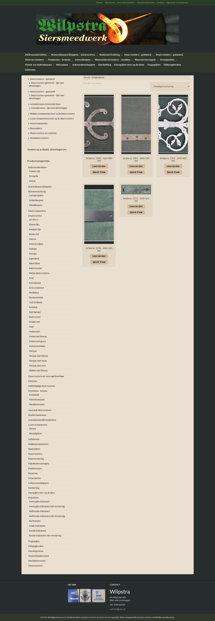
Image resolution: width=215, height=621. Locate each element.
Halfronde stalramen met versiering (47, 516)
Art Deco (33, 219)
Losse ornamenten (37, 425)
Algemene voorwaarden (177, 2)
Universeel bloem (38, 336)
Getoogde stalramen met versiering (47, 506)
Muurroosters (35, 454)
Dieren (32, 239)
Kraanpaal (34, 395)
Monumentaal (36, 297)
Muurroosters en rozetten (43, 133)
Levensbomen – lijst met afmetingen (49, 108)
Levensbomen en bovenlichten (45, 104)
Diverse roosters (34, 60)
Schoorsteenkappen (83, 65)
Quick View (99, 172)
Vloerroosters (35, 566)
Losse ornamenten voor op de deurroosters (52, 118)
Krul (31, 278)
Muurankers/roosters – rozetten (112, 60)
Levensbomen (83, 60)
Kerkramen (34, 521)
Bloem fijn (34, 224)
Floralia (32, 254)
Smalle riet (34, 322)
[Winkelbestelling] (170, 86)
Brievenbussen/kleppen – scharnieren (73, 55)
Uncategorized (35, 551)
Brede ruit (34, 234)
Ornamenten (167, 60)
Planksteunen (35, 468)
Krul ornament (36, 288)
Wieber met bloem (38, 370)
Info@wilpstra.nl (117, 609)
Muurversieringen (145, 60)
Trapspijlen (154, 65)
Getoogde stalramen (39, 501)
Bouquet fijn (35, 229)
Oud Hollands (35, 302)
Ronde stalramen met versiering (45, 535)
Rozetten (33, 473)
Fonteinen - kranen (37, 391)
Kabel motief (35, 268)
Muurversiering (36, 459)
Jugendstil (34, 258)
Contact (160, 2)
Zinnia (32, 181)
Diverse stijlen (36, 244)
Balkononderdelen (36, 55)
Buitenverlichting (109, 55)
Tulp (31, 327)
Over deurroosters (125, 2)
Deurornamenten (39, 123)
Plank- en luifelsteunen (38, 65)
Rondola (33, 307)
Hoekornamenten (37, 415)
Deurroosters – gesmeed (169, 55)
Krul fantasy (35, 283)
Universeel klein (37, 346)
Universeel (34, 331)
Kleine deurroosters (39, 273)
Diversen (30, 70)
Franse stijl (34, 171)
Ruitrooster (35, 317)
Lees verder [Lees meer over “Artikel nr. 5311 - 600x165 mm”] (136, 206)
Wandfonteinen (36, 404)
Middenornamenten (38, 444)
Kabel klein (34, 263)
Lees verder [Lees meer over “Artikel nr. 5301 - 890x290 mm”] (136, 166)
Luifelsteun (33, 439)
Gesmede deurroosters (40, 410)
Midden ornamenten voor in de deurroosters (52, 114)
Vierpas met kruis (38, 361)
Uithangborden (172, 65)
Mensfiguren (35, 433)
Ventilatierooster (37, 561)
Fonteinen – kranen (59, 60)
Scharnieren (34, 478)
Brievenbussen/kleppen (40, 187)
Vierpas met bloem (38, 356)
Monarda (33, 176)
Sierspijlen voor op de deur (129, 65)
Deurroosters (35, 216)
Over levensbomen (145, 2)
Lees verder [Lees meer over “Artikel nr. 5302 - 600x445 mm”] (173, 166)
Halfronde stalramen (39, 511)
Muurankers (36, 128)
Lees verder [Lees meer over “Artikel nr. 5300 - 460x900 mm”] (99, 166)
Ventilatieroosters (39, 138)
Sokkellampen (36, 200)
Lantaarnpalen (36, 195)
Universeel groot (37, 341)
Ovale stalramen (37, 526)
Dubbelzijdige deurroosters (41, 386)
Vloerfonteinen (37, 399)
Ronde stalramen (37, 531)
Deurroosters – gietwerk (137, 55)
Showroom (110, 2)
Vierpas (33, 351)
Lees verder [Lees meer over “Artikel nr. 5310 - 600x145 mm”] (99, 256)
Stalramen (62, 65)
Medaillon (34, 292)
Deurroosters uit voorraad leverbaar (46, 376)
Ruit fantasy (35, 312)
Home (99, 2)
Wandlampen (35, 205)
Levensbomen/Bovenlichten (42, 420)
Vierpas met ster (37, 365)
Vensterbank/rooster (38, 556)
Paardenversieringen (38, 463)
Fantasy (33, 249)
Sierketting (104, 65)
